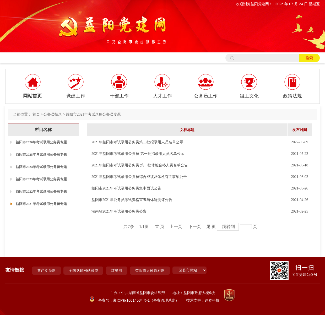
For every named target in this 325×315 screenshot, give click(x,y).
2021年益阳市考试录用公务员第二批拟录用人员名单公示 (137, 142)
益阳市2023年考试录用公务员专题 (41, 179)
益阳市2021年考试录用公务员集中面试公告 (126, 188)
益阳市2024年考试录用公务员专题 (41, 167)
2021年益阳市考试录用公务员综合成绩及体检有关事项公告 (139, 177)
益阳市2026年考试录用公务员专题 (41, 142)
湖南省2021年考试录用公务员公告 (119, 211)
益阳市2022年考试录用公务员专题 (41, 191)
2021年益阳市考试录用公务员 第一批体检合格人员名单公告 (139, 165)
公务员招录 (53, 114)
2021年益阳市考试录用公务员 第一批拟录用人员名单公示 (137, 154)
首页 (36, 114)
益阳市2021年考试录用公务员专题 (93, 114)
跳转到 (228, 226)
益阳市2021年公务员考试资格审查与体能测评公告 (131, 200)
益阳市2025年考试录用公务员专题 (41, 154)
